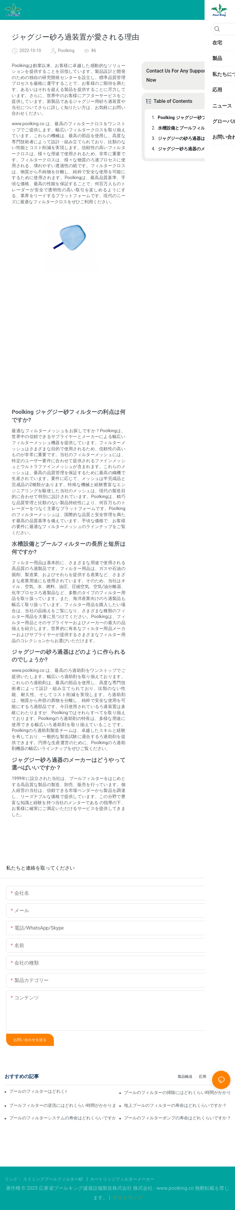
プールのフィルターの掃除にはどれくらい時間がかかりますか (177, 1092)
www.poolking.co (175, 1188)
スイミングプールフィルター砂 (53, 1179)
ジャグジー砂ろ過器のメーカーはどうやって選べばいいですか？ (190, 148)
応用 (202, 1076)
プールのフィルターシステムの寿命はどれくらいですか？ (62, 1117)
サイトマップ (126, 1198)
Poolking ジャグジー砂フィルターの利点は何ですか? (190, 117)
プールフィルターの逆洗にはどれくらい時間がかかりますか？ (62, 1105)
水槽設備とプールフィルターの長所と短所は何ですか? (190, 127)
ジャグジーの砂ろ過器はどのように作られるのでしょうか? (190, 138)
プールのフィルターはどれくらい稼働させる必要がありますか (38, 1091)
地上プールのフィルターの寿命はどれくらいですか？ (175, 1105)
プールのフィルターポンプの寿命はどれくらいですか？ (177, 1117)
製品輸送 (185, 1076)
